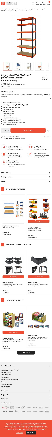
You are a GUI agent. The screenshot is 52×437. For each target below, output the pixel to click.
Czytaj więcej (19, 432)
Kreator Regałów (13, 161)
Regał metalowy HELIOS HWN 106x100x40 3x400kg (11, 226)
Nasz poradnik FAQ (6, 384)
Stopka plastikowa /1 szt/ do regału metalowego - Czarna (38, 285)
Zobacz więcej (26, 352)
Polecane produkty (15, 300)
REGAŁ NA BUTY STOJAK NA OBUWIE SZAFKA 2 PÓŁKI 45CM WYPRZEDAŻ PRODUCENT (37, 338)
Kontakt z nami (5, 386)
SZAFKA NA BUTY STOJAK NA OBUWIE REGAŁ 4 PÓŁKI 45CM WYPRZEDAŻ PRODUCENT (13, 341)
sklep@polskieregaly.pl (12, 379)
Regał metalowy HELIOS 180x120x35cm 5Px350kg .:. (35, 229)
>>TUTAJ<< (11, 166)
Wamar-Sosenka (44, 78)
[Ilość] (5, 130)
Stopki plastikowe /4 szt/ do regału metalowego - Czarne (12, 285)
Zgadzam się (30, 432)
